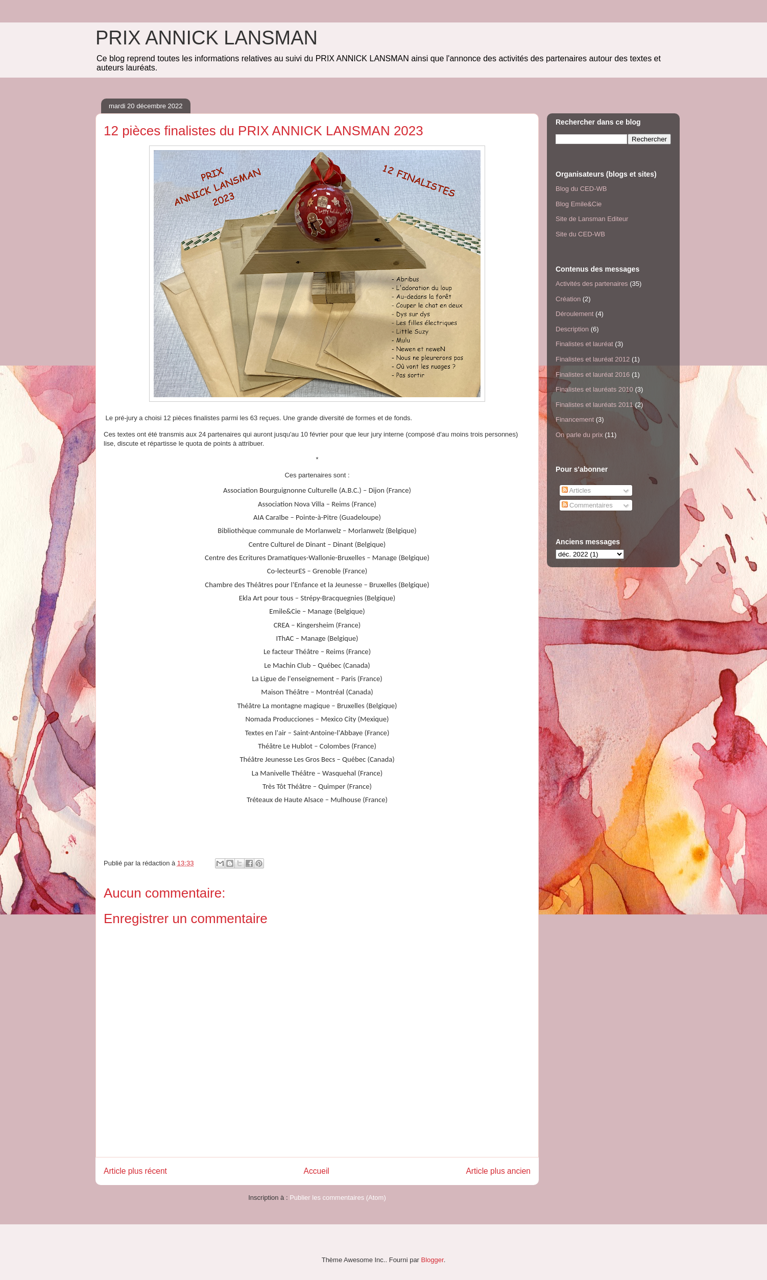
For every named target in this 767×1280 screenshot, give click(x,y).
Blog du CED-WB (581, 188)
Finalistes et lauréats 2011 (594, 404)
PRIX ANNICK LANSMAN (206, 38)
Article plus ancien (498, 1171)
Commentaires (587, 505)
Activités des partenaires (592, 283)
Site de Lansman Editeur (592, 219)
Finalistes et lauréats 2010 (594, 389)
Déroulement (574, 314)
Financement (575, 419)
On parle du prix (579, 435)
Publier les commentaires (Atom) (338, 1197)
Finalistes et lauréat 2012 (593, 359)
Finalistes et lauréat (584, 344)
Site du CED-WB (580, 234)
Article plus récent (135, 1171)
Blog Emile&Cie (579, 204)
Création (568, 299)
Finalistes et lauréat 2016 (593, 374)
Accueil (316, 1171)
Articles (576, 490)
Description (572, 329)
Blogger (432, 1260)
